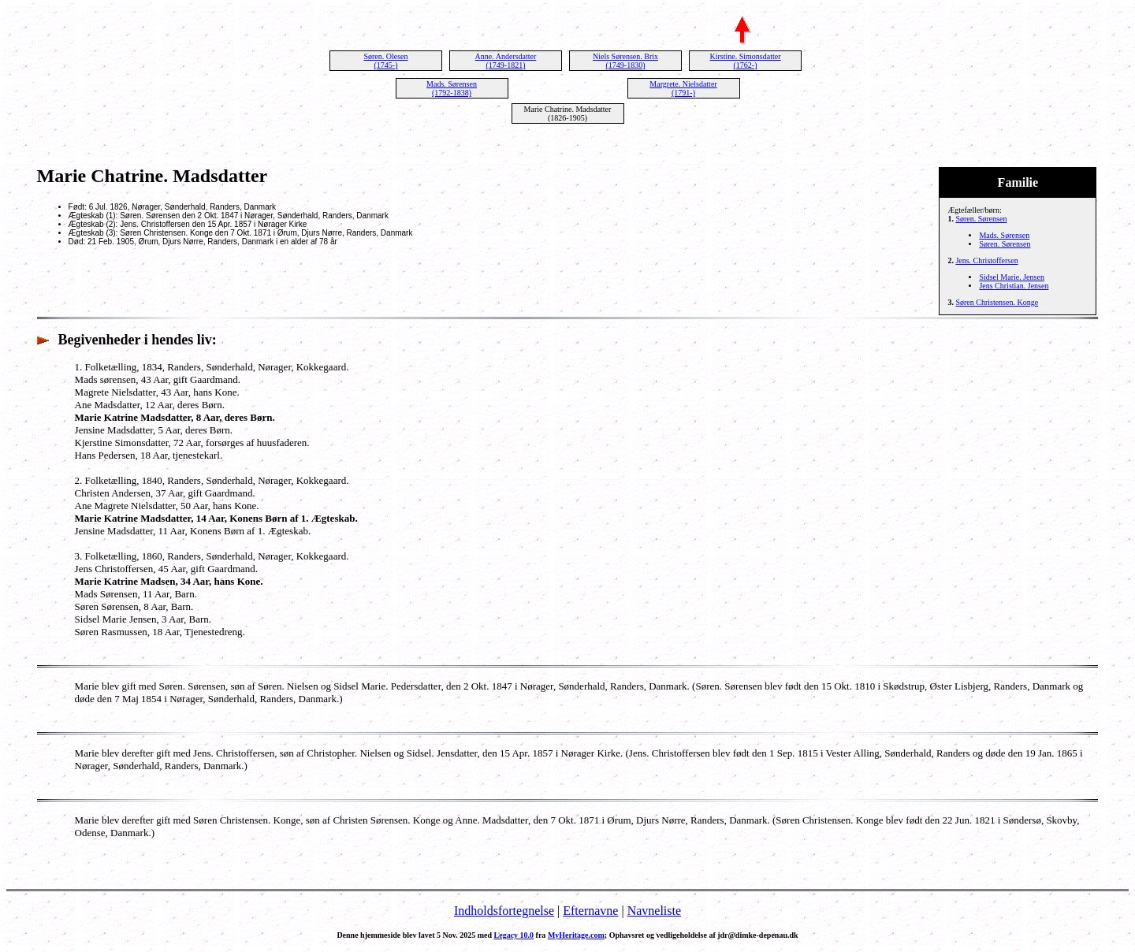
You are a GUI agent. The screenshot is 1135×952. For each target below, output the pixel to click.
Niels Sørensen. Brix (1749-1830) (625, 60)
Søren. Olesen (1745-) (385, 60)
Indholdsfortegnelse (504, 910)
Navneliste (654, 910)
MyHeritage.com (576, 935)
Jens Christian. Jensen (1013, 285)
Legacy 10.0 (514, 935)
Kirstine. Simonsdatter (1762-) (745, 60)
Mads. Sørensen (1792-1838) (451, 88)
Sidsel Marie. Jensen (1011, 277)
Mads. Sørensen (1004, 235)
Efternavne (590, 910)
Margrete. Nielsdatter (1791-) (682, 88)
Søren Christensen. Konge (996, 302)
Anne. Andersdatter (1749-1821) (506, 60)
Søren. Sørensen (981, 218)
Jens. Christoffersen (986, 260)
